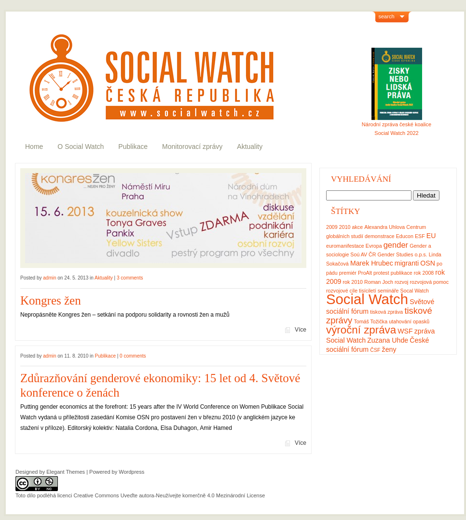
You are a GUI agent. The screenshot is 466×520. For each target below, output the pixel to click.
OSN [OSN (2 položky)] (427, 263)
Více (300, 329)
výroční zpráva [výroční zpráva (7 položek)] (361, 330)
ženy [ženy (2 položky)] (389, 349)
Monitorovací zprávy (192, 146)
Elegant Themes (65, 472)
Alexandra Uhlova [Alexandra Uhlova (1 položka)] (384, 227)
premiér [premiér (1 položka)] (347, 273)
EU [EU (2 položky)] (431, 236)
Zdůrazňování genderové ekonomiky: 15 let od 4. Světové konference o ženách (160, 385)
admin (49, 277)
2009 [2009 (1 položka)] (332, 227)
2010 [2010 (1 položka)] (345, 227)
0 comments (133, 356)
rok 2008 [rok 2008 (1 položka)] (424, 273)
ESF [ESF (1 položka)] (420, 236)
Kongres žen (50, 300)
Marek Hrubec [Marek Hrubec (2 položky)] (371, 263)
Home (34, 146)
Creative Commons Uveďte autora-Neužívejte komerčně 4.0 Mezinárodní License (169, 495)
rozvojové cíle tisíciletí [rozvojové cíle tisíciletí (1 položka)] (351, 290)
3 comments (130, 277)
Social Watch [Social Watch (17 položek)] (367, 299)
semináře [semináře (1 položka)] (388, 290)
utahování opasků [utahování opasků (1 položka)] (409, 321)
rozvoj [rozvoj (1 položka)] (401, 282)
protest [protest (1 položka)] (381, 273)
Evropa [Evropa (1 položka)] (374, 246)
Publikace (133, 146)
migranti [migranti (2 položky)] (407, 263)
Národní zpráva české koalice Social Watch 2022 (396, 125)
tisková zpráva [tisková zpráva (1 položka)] (386, 312)
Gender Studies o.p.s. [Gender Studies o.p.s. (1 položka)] (402, 254)
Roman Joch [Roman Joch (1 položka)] (378, 282)
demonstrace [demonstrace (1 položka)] (380, 236)
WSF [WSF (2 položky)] (404, 331)
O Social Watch (80, 146)
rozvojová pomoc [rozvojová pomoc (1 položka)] (429, 282)
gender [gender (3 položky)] (396, 244)
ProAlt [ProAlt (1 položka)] (365, 273)
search (387, 16)
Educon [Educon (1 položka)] (404, 236)
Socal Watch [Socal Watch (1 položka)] (414, 290)
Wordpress (131, 472)
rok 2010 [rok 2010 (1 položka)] (353, 282)
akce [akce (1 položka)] (357, 227)
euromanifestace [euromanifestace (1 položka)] (345, 246)
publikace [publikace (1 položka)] (401, 273)
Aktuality (249, 146)
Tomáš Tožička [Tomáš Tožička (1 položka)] (370, 321)
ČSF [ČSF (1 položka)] (375, 350)
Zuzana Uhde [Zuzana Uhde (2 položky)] (387, 340)
